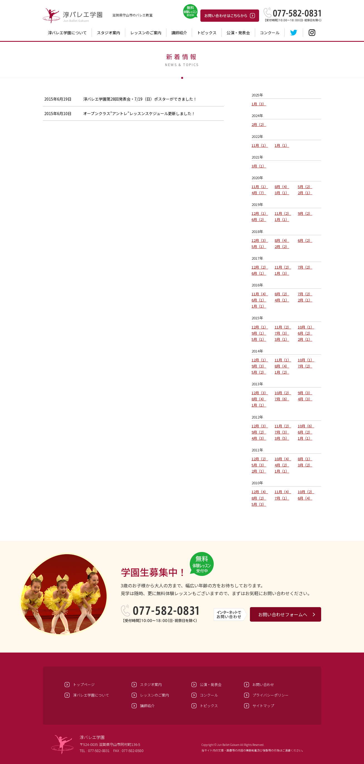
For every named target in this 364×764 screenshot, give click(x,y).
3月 (259, 166)
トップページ (84, 684)
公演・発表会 (238, 32)
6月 (259, 219)
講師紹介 (179, 32)
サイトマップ (263, 705)
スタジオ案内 (108, 32)
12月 (260, 213)
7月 (305, 267)
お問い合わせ (263, 684)
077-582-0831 (99, 750)
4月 (259, 192)
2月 (259, 124)
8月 (282, 186)
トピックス (207, 32)
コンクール (269, 32)
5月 (305, 186)
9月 (305, 213)
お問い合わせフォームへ (282, 614)
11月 (260, 145)
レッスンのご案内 (145, 32)
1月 (259, 103)
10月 (306, 327)
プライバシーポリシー (270, 695)
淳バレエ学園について (67, 32)
